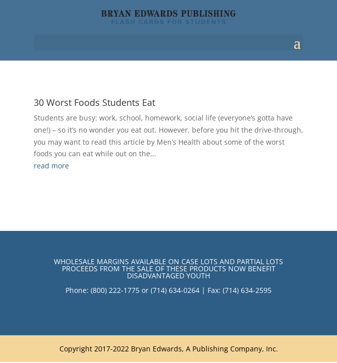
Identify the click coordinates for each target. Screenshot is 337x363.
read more (51, 165)
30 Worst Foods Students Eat (94, 102)
